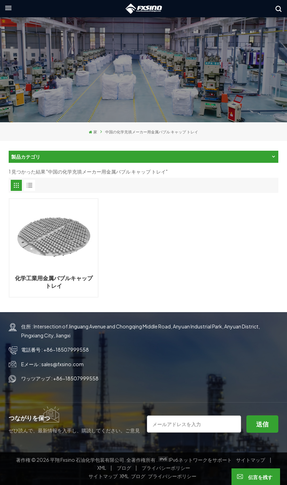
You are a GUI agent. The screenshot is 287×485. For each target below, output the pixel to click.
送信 (262, 421)
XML (101, 465)
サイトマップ (251, 456)
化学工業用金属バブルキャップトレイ (52, 278)
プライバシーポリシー (166, 465)
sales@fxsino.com (62, 361)
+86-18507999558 (66, 347)
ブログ (124, 465)
